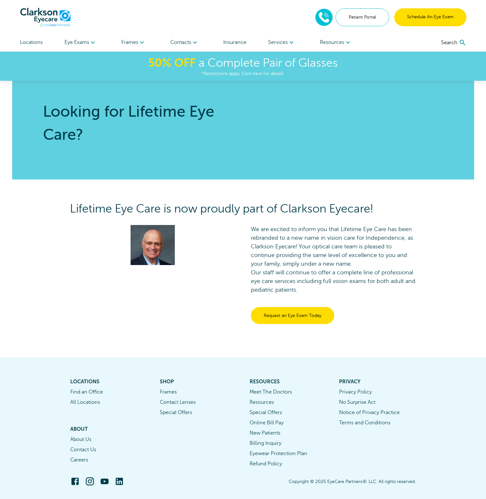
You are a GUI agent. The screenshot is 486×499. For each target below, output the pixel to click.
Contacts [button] (184, 42)
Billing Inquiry (265, 443)
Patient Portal (362, 17)
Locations (31, 42)
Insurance (234, 42)
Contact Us (83, 450)
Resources (262, 402)
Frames (168, 392)
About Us (80, 439)
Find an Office (86, 392)
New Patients (265, 433)
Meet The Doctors (271, 392)
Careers (79, 460)
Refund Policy (266, 464)
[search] (453, 42)
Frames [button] (133, 42)
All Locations (85, 402)
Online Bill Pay (267, 423)
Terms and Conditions (364, 423)
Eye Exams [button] (80, 42)
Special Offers (176, 412)
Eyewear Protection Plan (278, 453)
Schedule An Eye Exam (430, 16)
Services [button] (281, 42)
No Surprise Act (357, 402)
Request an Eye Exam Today (292, 315)
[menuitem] (80, 42)
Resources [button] (336, 42)
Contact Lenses (178, 402)
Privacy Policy (355, 392)
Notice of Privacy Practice (369, 412)
